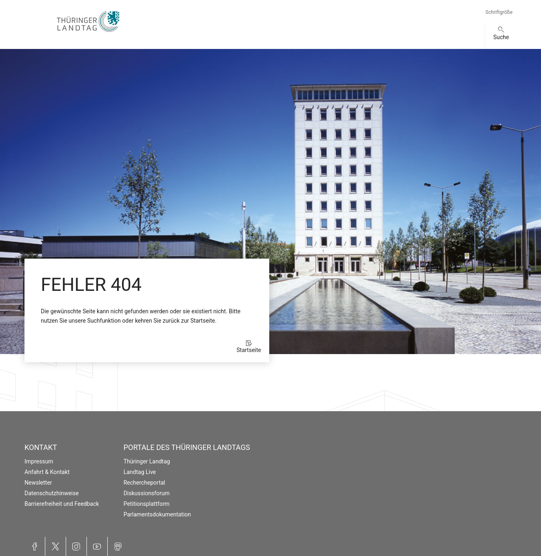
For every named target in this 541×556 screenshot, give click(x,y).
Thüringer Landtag (147, 461)
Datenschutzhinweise (51, 493)
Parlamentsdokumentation (157, 514)
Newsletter (38, 482)
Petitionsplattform (147, 504)
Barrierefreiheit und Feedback (61, 504)
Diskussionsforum (147, 493)
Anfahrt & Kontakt (47, 472)
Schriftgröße (499, 12)
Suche (501, 37)
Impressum (38, 461)
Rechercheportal (144, 482)
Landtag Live (140, 472)
